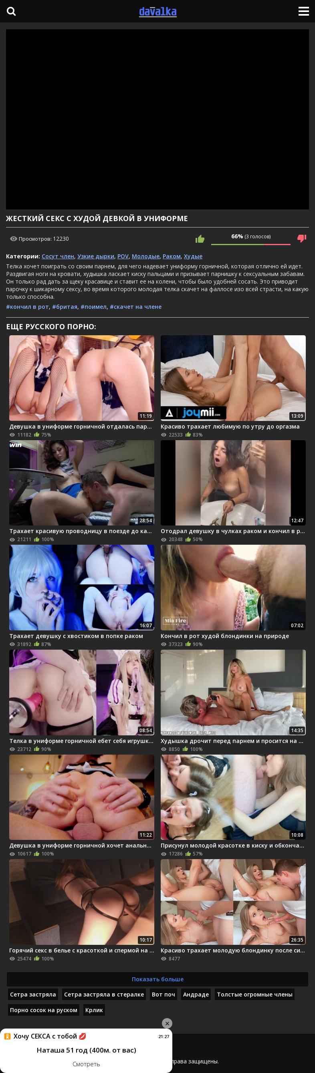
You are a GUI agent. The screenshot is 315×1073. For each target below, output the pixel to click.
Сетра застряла (33, 994)
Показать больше (158, 979)
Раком (172, 256)
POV (123, 256)
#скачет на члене (136, 306)
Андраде (196, 994)
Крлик (94, 1010)
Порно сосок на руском (43, 1010)
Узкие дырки (95, 256)
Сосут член (58, 256)
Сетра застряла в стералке (104, 994)
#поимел (94, 306)
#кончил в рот (27, 306)
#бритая (64, 306)
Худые (193, 256)
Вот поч (163, 994)
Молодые (146, 256)
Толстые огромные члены (255, 994)
